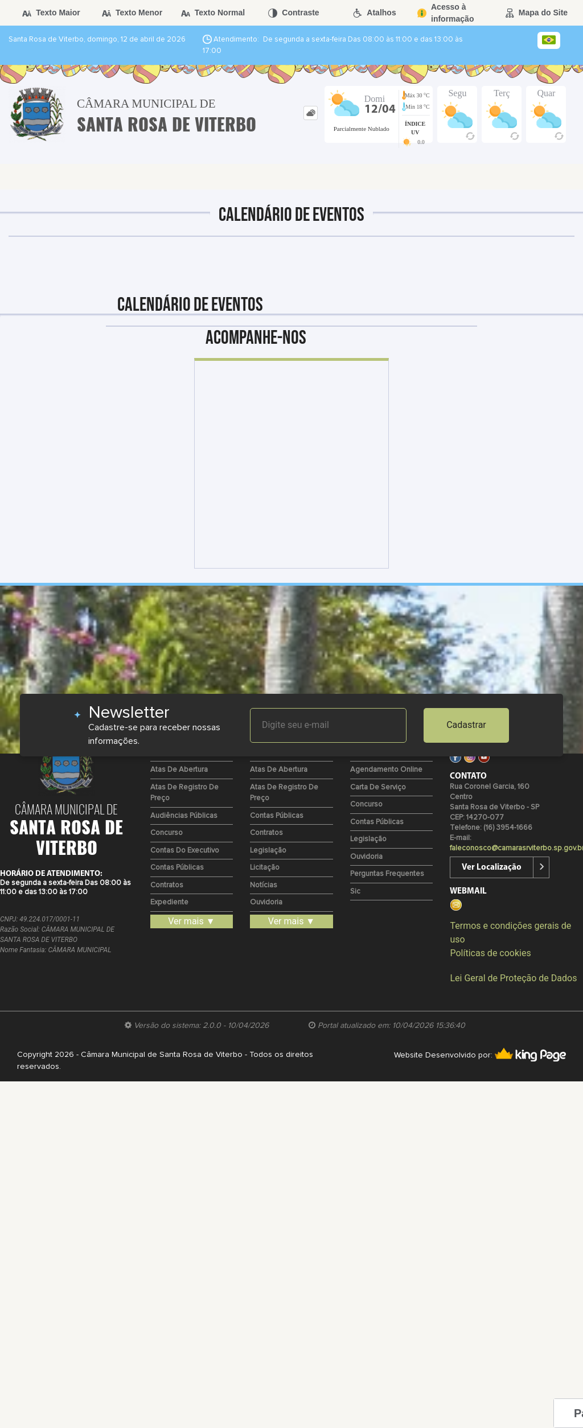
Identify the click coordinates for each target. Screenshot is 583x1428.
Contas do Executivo (184, 850)
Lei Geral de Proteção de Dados (513, 978)
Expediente (169, 902)
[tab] (310, 113)
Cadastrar (466, 724)
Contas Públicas (177, 867)
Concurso (166, 833)
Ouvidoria (266, 902)
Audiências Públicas (183, 816)
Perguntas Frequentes (387, 874)
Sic (355, 891)
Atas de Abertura (179, 769)
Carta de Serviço (378, 787)
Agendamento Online (386, 769)
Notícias (263, 885)
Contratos (166, 885)
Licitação (265, 867)
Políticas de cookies (490, 953)
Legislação (268, 850)
